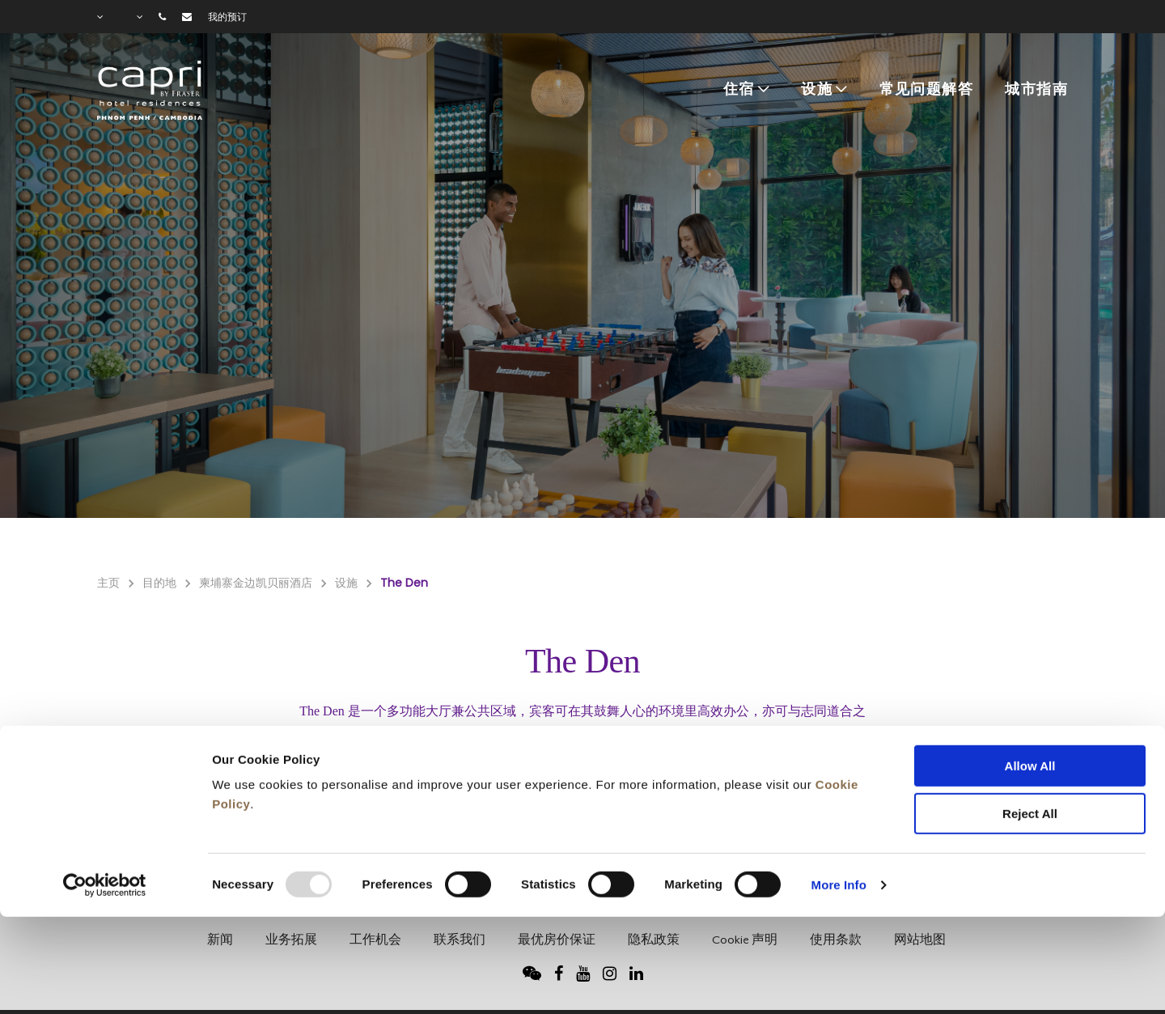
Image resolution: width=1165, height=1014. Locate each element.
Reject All (1029, 720)
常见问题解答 (926, 90)
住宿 (739, 90)
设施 (816, 90)
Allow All (1030, 672)
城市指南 (1036, 90)
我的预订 (227, 17)
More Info (838, 791)
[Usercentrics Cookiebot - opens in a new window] (105, 791)
